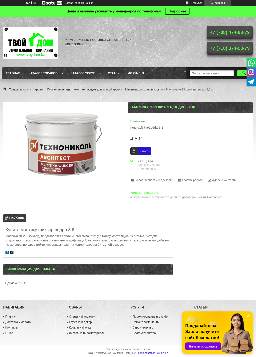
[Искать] (244, 73)
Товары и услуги (20, 89)
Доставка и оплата (18, 322)
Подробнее (177, 11)
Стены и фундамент (83, 316)
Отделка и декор (80, 322)
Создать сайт (72, 2)
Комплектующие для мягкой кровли (97, 89)
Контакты (11, 327)
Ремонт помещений (146, 322)
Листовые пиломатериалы (87, 333)
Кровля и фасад (80, 327)
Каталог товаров (43, 73)
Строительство (143, 327)
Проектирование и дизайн (150, 316)
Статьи (114, 73)
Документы (137, 73)
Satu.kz (146, 349)
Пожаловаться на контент (153, 353)
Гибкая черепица (59, 89)
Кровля (39, 89)
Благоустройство (144, 333)
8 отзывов (196, 2)
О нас (9, 333)
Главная (13, 73)
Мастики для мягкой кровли (144, 89)
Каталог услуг (83, 73)
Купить (144, 151)
